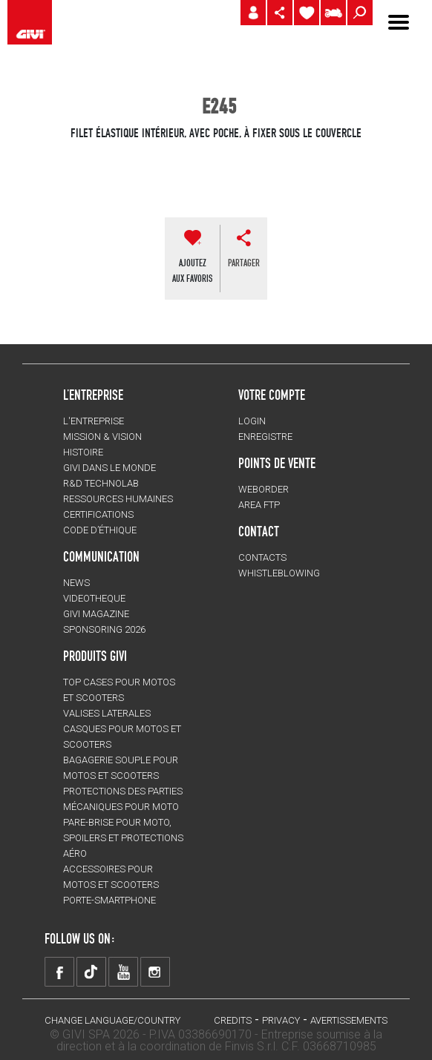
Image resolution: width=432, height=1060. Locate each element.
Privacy (281, 1020)
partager (244, 263)
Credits (233, 1020)
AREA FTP (259, 504)
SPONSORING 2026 (104, 629)
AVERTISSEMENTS (348, 1020)
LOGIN (252, 421)
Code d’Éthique (100, 530)
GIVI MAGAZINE (96, 613)
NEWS (76, 582)
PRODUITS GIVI (95, 656)
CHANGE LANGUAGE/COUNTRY (112, 1020)
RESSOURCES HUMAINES (118, 498)
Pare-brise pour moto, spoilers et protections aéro (123, 838)
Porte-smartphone (109, 900)
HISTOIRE (83, 452)
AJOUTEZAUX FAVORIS (192, 270)
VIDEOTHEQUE (94, 598)
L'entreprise (93, 421)
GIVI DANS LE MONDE (109, 467)
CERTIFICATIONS (98, 514)
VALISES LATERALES (107, 713)
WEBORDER (263, 489)
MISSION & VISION (102, 436)
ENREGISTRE (265, 436)
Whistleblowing (279, 573)
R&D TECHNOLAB (101, 483)
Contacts (262, 557)
